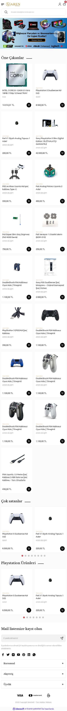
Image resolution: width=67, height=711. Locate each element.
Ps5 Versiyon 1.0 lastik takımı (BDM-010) (49, 235)
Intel (4, 97)
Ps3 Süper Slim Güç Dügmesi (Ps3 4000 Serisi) (15, 235)
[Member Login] (59, 4)
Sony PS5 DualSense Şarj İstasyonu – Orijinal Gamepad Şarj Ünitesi (50, 285)
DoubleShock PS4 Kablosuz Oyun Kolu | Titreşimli (14, 283)
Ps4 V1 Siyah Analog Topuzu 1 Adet (16, 139)
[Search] (33, 12)
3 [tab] (29, 556)
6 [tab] (38, 556)
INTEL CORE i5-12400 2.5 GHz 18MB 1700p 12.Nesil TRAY (16, 91)
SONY (38, 97)
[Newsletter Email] (33, 638)
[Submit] (62, 638)
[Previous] (9, 33)
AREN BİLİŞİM (7, 145)
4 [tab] (32, 556)
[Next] (57, 33)
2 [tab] (25, 556)
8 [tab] (44, 556)
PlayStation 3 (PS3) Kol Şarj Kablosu (14, 331)
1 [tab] (22, 556)
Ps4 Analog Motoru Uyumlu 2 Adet (49, 187)
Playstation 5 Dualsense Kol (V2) (48, 91)
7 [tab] (41, 556)
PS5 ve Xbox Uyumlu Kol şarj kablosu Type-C (15, 187)
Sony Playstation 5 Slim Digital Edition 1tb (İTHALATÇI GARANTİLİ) (50, 141)
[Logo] (13, 4)
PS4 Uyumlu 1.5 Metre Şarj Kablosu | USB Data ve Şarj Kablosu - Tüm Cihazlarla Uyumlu (14, 477)
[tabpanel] (17, 531)
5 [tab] (35, 556)
